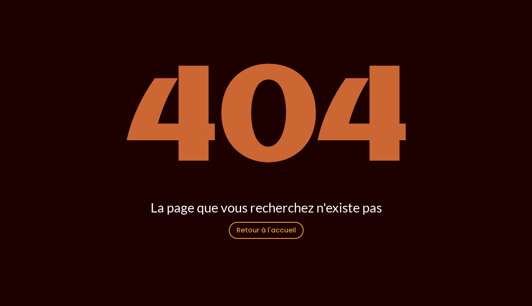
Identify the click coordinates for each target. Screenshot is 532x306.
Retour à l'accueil (266, 230)
